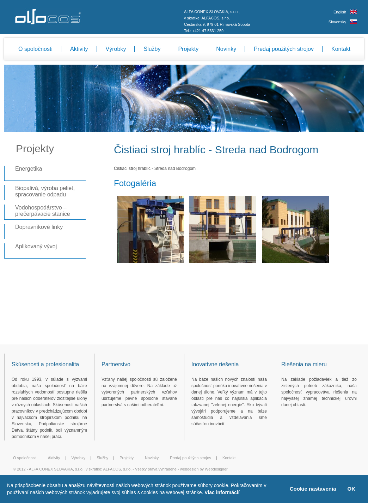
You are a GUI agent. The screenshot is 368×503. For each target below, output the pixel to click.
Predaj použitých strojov (284, 49)
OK (352, 489)
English (339, 12)
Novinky (226, 49)
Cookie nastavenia (313, 489)
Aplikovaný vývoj (36, 246)
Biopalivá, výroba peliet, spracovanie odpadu (45, 191)
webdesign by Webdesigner (204, 469)
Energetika (28, 169)
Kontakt (340, 49)
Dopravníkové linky (39, 227)
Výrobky (116, 49)
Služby (151, 49)
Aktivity (79, 49)
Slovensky (337, 22)
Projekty (188, 49)
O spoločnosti (35, 49)
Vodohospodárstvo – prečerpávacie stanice (42, 211)
